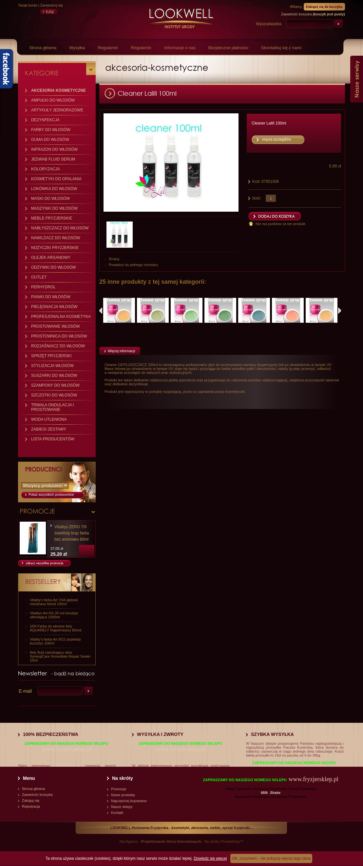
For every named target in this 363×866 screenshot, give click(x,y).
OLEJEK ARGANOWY (50, 257)
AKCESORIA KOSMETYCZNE (58, 90)
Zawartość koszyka (37, 795)
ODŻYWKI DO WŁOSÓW (53, 267)
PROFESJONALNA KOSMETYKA (61, 316)
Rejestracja (31, 806)
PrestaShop (230, 841)
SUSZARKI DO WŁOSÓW (54, 375)
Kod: (256, 181)
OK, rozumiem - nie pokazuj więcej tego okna (271, 858)
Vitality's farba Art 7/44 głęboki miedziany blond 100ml (54, 602)
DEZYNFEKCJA (45, 120)
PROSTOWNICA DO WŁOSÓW (59, 336)
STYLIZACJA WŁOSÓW (52, 365)
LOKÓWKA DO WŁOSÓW (54, 188)
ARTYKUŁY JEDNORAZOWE (57, 110)
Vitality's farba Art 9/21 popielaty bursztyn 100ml (55, 641)
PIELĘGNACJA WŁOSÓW (54, 306)
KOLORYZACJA (45, 169)
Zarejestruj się (51, 5)
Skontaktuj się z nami (281, 47)
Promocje (118, 789)
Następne (339, 311)
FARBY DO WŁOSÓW (50, 129)
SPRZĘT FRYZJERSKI (51, 356)
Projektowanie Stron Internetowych (171, 841)
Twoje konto (27, 5)
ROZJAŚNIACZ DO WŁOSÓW (58, 346)
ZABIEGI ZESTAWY (48, 429)
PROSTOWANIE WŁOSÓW (55, 326)
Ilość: (256, 198)
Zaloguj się (30, 800)
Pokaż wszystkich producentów (51, 494)
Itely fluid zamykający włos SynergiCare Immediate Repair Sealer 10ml (60, 656)
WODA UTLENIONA (49, 419)
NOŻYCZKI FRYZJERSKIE (55, 247)
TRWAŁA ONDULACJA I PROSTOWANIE (52, 407)
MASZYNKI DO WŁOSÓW (54, 208)
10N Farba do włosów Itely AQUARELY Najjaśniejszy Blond (55, 628)
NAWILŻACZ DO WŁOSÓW (55, 238)
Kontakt (117, 813)
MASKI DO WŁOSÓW (50, 198)
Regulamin (108, 47)
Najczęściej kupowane (129, 801)
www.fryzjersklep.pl (67, 748)
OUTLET (39, 277)
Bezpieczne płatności (228, 47)
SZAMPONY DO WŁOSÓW (55, 385)
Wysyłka (77, 47)
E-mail (25, 691)
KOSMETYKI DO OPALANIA (56, 179)
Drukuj (114, 259)
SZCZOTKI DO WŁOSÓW (54, 395)
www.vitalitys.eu (67, 766)
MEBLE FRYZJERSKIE (51, 218)
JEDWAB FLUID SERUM (53, 159)
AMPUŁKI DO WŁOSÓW (53, 100)
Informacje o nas (180, 47)
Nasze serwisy (356, 79)
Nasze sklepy (121, 807)
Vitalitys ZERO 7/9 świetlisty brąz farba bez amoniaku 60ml (71, 533)
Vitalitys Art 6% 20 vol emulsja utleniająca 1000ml (54, 615)
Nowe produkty (123, 795)
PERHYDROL (43, 287)
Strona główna (42, 47)
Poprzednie (100, 311)
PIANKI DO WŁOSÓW (50, 297)
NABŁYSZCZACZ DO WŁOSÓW (59, 228)
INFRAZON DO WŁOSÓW (54, 149)
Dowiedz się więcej (210, 858)
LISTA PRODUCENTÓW (52, 439)
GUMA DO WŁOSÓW (50, 139)
